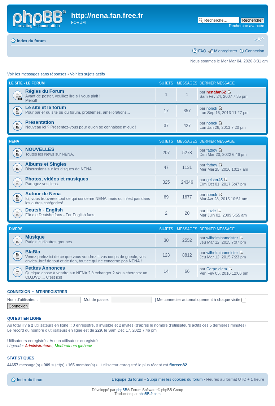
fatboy (211, 150)
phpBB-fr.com (150, 394)
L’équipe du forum (127, 379)
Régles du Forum (44, 91)
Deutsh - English (44, 210)
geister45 (214, 180)
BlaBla (32, 251)
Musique (34, 237)
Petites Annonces (45, 268)
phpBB (121, 390)
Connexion (254, 51)
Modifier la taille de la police (259, 39)
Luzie (211, 211)
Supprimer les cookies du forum (175, 379)
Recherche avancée (246, 25)
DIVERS (15, 229)
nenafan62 (216, 92)
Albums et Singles (45, 164)
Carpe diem (216, 269)
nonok (211, 108)
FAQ (202, 51)
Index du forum (31, 41)
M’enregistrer (225, 51)
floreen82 (178, 365)
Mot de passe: (96, 299)
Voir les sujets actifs (87, 74)
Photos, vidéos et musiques (56, 179)
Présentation (39, 122)
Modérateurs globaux (73, 346)
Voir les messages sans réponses (36, 74)
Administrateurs (38, 346)
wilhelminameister (222, 238)
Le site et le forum (45, 107)
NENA (14, 141)
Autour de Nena (43, 193)
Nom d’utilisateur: (22, 299)
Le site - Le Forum (27, 83)
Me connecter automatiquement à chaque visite (201, 299)
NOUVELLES (39, 149)
